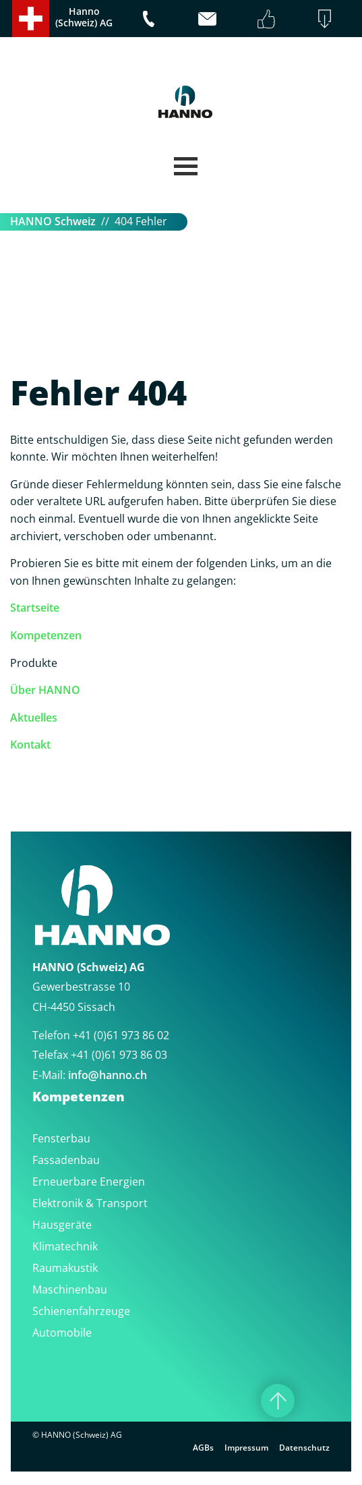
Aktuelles (33, 717)
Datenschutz (304, 1447)
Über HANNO (45, 689)
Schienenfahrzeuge (81, 1311)
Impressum (246, 1447)
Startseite (34, 607)
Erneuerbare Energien (88, 1181)
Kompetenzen (46, 635)
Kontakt (30, 744)
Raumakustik (65, 1267)
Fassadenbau (66, 1160)
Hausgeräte (62, 1224)
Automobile (62, 1332)
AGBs (203, 1447)
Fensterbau (61, 1138)
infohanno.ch (107, 1075)
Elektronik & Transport (90, 1203)
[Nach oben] (278, 1401)
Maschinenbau (69, 1289)
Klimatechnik (65, 1246)
